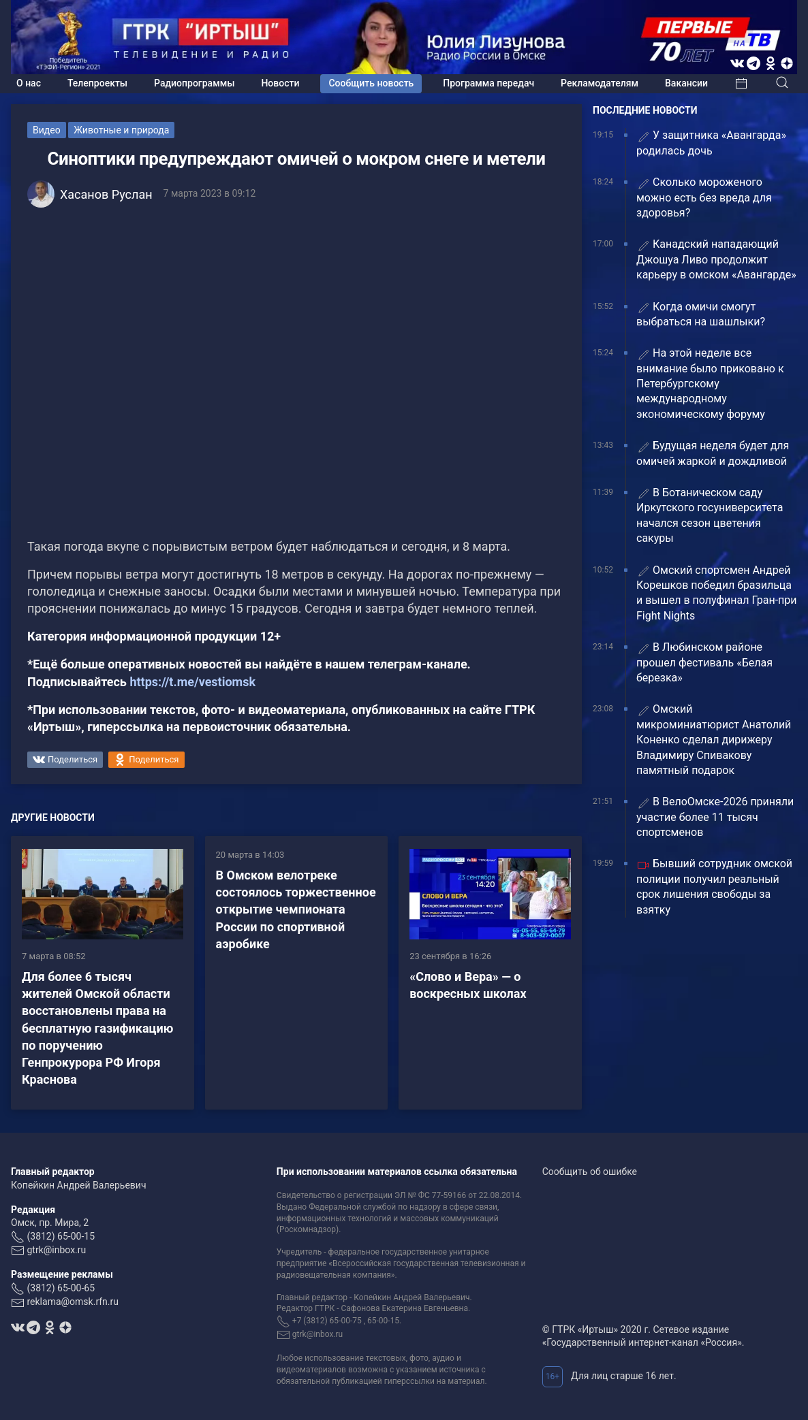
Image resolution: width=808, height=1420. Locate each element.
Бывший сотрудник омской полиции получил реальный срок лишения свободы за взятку (714, 886)
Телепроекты (97, 83)
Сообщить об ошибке (589, 1171)
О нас (28, 83)
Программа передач (488, 83)
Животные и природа (121, 130)
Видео (47, 130)
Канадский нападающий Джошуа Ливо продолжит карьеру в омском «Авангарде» (716, 259)
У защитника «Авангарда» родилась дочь (711, 143)
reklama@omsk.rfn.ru (73, 1301)
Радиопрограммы (194, 83)
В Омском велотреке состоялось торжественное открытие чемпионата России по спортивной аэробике (296, 909)
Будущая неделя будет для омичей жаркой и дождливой (712, 453)
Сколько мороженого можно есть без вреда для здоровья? (704, 197)
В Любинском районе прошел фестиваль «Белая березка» (704, 662)
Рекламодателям (599, 83)
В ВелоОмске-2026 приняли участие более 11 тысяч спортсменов (715, 817)
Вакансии (686, 83)
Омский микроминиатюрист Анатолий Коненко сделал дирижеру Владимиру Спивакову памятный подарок (713, 740)
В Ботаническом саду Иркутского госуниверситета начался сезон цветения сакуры (709, 515)
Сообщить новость (371, 83)
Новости (280, 83)
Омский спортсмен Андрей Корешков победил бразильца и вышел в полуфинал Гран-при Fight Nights (716, 593)
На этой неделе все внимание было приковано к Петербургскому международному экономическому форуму (710, 383)
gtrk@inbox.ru (56, 1249)
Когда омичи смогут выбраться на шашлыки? (700, 314)
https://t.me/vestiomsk (192, 682)
